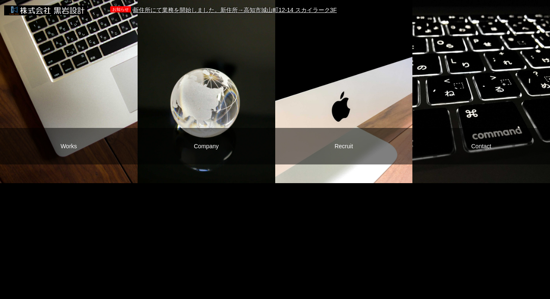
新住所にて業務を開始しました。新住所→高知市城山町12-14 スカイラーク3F (235, 10)
